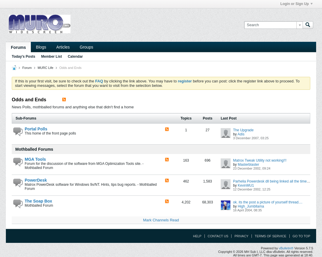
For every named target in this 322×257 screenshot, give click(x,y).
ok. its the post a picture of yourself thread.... (267, 202)
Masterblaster (248, 165)
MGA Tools (35, 159)
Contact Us (218, 236)
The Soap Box (38, 201)
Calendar (75, 56)
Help (197, 236)
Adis (241, 134)
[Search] (273, 25)
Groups (86, 47)
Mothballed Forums (34, 149)
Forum (27, 67)
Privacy (241, 236)
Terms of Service (270, 236)
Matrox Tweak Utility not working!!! (259, 160)
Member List (51, 56)
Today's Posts (23, 56)
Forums (18, 47)
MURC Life (45, 67)
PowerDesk (36, 180)
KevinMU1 (246, 185)
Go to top (301, 236)
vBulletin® (286, 248)
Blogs (41, 47)
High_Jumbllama (251, 206)
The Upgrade (243, 130)
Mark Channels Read (161, 220)
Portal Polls (36, 129)
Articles (63, 47)
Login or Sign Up (296, 4)
